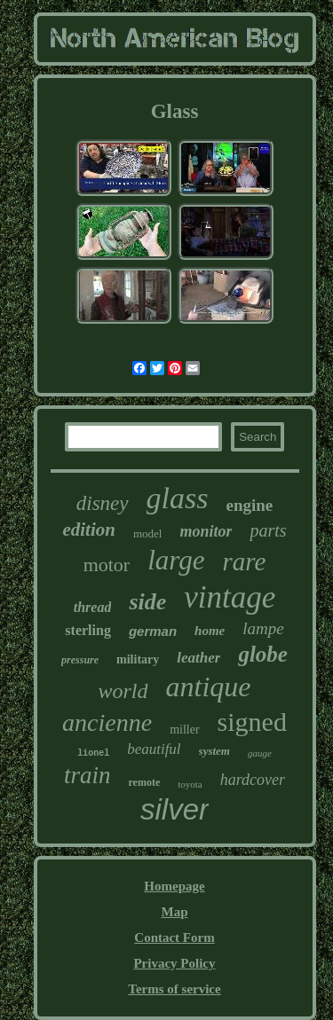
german (153, 631)
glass (178, 498)
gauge (260, 753)
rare (244, 561)
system (214, 750)
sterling (88, 630)
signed (252, 721)
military (137, 659)
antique (208, 686)
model (148, 533)
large (175, 560)
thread (93, 607)
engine (249, 505)
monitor (205, 531)
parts (268, 530)
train (87, 775)
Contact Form (174, 937)
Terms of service (174, 989)
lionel (93, 753)
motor (107, 564)
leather (198, 657)
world (123, 690)
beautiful (153, 749)
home (209, 631)
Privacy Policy (174, 963)
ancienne (107, 722)
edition (88, 529)
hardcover (252, 780)
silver (174, 809)
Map (174, 912)
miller (184, 729)
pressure (80, 660)
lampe (262, 628)
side (147, 602)
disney (102, 503)
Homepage (174, 886)
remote (144, 782)
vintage (229, 597)
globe (263, 654)
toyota (190, 784)
